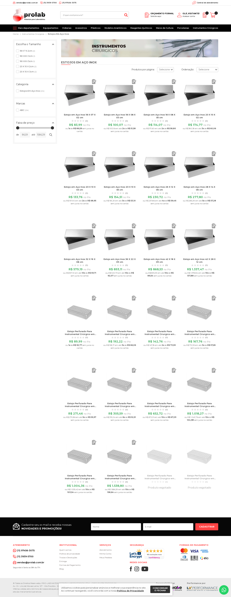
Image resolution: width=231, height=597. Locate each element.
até (33, 134)
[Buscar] (126, 15)
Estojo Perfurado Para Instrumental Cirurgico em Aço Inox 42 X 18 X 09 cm (80, 478)
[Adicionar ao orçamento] (94, 81)
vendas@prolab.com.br (27, 3)
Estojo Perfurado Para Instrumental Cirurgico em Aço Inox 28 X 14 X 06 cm (120, 406)
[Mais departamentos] (26, 28)
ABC (24, 110)
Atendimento (105, 550)
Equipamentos (50, 28)
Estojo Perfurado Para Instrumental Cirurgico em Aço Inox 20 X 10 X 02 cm (120, 334)
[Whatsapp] (224, 590)
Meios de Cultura (164, 28)
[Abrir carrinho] (214, 15)
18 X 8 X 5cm (27, 61)
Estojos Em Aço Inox (58, 34)
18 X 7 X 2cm (27, 51)
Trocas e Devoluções (68, 557)
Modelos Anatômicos (115, 28)
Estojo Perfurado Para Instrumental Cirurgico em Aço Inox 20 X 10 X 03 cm (159, 334)
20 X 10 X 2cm (28, 66)
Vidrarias (66, 28)
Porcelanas (183, 28)
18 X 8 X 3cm (27, 56)
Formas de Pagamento (70, 565)
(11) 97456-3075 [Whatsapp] (69, 3)
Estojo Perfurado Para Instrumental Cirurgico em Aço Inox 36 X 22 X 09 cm (199, 406)
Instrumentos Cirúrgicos (205, 28)
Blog (61, 569)
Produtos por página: (143, 69)
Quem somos (65, 550)
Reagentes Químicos (141, 28)
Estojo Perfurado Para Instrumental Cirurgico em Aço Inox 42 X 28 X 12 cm (120, 478)
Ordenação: (187, 69)
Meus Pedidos (105, 557)
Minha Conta (105, 554)
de (17, 134)
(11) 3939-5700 (50, 3)
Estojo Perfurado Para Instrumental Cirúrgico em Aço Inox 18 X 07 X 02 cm (80, 334)
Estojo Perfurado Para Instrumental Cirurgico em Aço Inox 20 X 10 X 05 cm (199, 334)
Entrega (63, 561)
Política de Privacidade (130, 590)
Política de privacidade (69, 554)
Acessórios (81, 28)
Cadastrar (206, 526)
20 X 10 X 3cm (28, 71)
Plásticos (95, 28)
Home (15, 34)
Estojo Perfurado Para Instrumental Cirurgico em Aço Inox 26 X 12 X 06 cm (80, 406)
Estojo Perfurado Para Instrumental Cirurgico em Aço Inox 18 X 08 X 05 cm (199, 478)
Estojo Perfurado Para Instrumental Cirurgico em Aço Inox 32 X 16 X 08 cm (159, 406)
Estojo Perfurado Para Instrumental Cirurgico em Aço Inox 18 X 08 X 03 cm (159, 478)
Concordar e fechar (160, 589)
